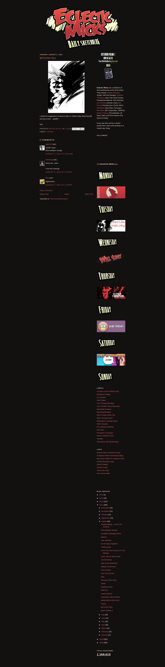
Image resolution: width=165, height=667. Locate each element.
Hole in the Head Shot (109, 563)
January (104, 635)
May (103, 621)
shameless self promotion (110, 597)
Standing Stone (107, 587)
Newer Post (44, 194)
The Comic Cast (103, 470)
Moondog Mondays (104, 412)
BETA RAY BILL (107, 607)
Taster (103, 583)
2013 (101, 498)
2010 (101, 639)
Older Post (89, 194)
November (105, 511)
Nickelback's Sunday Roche (107, 421)
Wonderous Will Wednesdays (108, 442)
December (105, 508)
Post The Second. (107, 573)
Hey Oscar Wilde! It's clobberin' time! (110, 459)
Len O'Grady (101, 103)
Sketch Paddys (102, 464)
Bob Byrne (101, 110)
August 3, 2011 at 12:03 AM (59, 154)
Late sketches (106, 540)
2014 (101, 495)
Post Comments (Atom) (59, 199)
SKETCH (104, 590)
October (104, 515)
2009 (101, 643)
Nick (47, 178)
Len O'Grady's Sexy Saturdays (108, 406)
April (103, 625)
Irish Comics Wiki (103, 473)
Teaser (103, 604)
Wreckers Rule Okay (108, 580)
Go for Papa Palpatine (109, 544)
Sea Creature (106, 570)
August (104, 521)
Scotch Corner (102, 467)
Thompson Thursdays (105, 433)
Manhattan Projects (104, 409)
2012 (101, 501)
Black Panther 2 (107, 611)
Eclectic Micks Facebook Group (108, 453)
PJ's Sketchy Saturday (105, 427)
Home (66, 194)
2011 (101, 505)
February (105, 632)
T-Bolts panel (106, 547)
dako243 (49, 144)
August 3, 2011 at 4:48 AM (59, 172)
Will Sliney (101, 108)
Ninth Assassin (102, 424)
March (104, 628)
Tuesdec (50, 131)
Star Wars (100, 430)
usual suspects (106, 594)
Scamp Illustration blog (105, 462)
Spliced (104, 537)
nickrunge (49, 160)
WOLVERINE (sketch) (109, 530)
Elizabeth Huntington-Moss (111, 534)
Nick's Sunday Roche (105, 418)
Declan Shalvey (102, 113)
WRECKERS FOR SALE (110, 600)
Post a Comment (46, 190)
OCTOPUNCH (106, 560)
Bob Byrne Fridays (104, 394)
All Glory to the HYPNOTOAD (108, 391)
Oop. (103, 577)
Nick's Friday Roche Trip (106, 415)
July (103, 615)
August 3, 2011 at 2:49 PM (59, 185)
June (103, 618)
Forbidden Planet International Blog (110, 456)
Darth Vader (101, 400)
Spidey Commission (108, 567)
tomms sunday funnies (105, 436)
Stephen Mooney (113, 93)
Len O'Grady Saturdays (105, 403)
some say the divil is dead (110, 556)
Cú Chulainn (101, 397)
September (105, 518)
